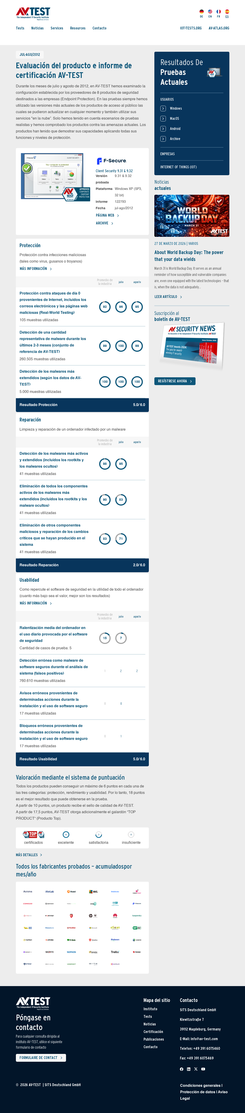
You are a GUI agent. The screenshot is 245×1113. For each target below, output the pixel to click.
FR (218, 13)
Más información (36, 269)
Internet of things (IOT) (178, 167)
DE (201, 13)
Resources (78, 28)
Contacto (99, 28)
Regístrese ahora (176, 381)
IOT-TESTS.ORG (191, 28)
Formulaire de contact (42, 1058)
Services (57, 28)
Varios (193, 243)
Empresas (167, 154)
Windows (171, 108)
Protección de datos (197, 1092)
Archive (104, 223)
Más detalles (29, 855)
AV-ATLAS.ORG (219, 28)
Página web (107, 215)
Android (170, 129)
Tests (20, 28)
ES (227, 13)
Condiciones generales (200, 1086)
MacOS (169, 118)
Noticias (37, 28)
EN (210, 13)
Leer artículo (168, 297)
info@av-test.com (204, 1039)
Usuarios (167, 99)
